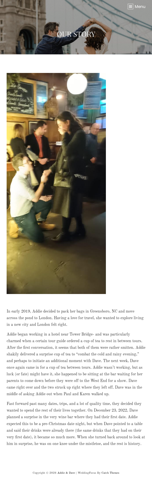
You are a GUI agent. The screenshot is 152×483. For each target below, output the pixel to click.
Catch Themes (110, 473)
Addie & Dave (66, 473)
